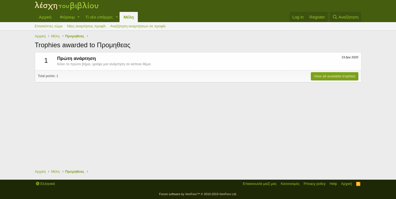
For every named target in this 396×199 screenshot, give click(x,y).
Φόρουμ (67, 17)
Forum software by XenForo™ (198, 194)
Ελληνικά (45, 184)
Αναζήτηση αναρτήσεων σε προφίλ (137, 26)
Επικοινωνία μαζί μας (260, 184)
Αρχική (45, 17)
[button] (78, 17)
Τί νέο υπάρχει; (99, 17)
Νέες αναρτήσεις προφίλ (86, 26)
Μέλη (129, 17)
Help (333, 184)
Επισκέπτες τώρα (49, 26)
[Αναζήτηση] (345, 17)
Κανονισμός (290, 184)
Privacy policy (314, 184)
